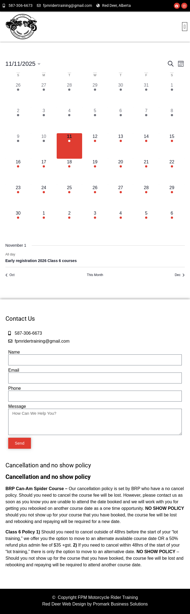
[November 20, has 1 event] (121, 171)
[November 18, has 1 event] (69, 171)
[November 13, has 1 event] (121, 146)
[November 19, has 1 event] (95, 171)
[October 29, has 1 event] (95, 95)
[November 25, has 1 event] (69, 197)
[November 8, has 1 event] (172, 120)
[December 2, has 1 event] (69, 223)
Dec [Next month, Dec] (180, 275)
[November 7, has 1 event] (146, 120)
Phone (14, 388)
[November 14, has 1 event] (146, 146)
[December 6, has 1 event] (172, 223)
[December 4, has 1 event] (121, 223)
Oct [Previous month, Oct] (10, 275)
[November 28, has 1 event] (146, 197)
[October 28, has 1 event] (69, 95)
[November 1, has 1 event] (172, 95)
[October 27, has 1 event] (44, 95)
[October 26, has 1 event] (18, 95)
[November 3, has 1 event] (44, 120)
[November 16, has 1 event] (18, 171)
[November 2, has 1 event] (18, 120)
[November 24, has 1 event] (44, 197)
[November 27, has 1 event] (121, 197)
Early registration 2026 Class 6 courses (41, 260)
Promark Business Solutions (120, 604)
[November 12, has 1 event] (95, 146)
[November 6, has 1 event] (121, 120)
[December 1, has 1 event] (44, 223)
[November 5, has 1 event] (95, 120)
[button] (184, 26)
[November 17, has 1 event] (44, 171)
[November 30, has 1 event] (18, 223)
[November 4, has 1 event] (69, 120)
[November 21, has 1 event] (146, 171)
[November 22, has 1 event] (172, 171)
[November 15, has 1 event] (172, 146)
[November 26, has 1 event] (95, 197)
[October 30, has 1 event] (121, 95)
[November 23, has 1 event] (18, 197)
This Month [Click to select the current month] (95, 275)
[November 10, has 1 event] (44, 146)
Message (17, 406)
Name (14, 352)
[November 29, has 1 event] (172, 197)
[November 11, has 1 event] (69, 146)
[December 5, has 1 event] (146, 223)
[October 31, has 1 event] (146, 95)
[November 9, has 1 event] (18, 146)
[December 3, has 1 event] (95, 223)
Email (13, 370)
